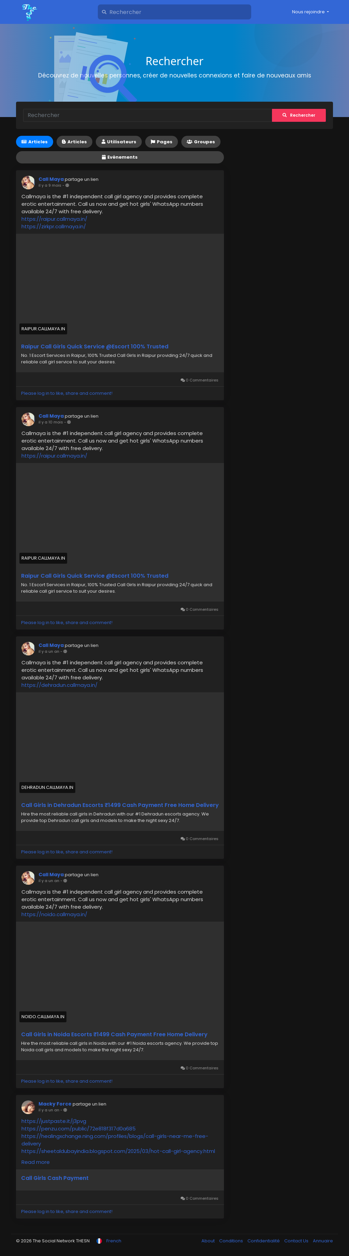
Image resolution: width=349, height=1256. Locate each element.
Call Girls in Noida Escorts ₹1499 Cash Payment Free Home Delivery (114, 1034)
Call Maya (51, 179)
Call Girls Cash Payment (55, 1178)
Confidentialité (264, 1241)
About (208, 1241)
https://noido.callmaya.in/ (54, 914)
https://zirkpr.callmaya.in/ (53, 226)
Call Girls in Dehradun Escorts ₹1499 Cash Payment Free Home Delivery (120, 805)
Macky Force (55, 1103)
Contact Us (296, 1241)
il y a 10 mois (51, 422)
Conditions (231, 1241)
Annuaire (323, 1241)
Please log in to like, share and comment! (66, 393)
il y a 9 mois (50, 185)
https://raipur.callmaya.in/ (54, 218)
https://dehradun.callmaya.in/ (59, 685)
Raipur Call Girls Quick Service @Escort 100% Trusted (94, 346)
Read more (35, 1162)
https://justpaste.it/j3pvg (53, 1121)
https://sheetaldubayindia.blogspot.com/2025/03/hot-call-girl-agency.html (118, 1151)
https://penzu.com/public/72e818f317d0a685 (78, 1128)
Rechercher (299, 115)
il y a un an (49, 651)
